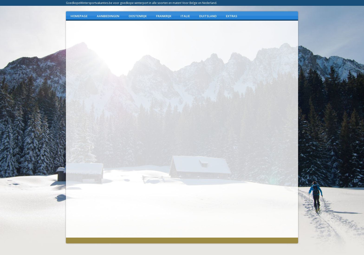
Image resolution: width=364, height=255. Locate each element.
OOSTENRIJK (138, 16)
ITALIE (185, 16)
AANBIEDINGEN (108, 16)
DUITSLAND (208, 16)
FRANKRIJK (163, 16)
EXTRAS (231, 16)
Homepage (79, 16)
